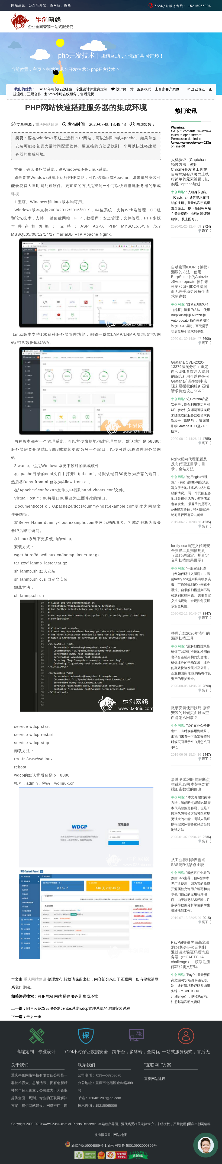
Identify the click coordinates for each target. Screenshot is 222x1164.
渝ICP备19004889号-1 (89, 1129)
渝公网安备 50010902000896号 (132, 1129)
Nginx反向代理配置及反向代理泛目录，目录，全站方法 (189, 493)
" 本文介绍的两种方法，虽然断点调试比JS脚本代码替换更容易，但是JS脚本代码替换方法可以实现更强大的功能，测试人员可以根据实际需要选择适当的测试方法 (191, 840)
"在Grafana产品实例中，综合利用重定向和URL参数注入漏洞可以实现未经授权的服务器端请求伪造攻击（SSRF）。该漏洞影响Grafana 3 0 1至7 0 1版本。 (190, 449)
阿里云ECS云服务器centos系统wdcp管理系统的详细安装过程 (78, 1008)
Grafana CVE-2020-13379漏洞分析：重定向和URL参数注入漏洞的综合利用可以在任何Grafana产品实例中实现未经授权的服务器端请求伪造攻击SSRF (190, 410)
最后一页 (33, 1016)
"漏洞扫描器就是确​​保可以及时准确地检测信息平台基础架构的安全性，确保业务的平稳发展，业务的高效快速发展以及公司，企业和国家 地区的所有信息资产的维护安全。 (191, 688)
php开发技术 (103, 69)
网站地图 (120, 1119)
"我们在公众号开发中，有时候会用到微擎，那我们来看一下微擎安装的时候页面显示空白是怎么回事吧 (190, 759)
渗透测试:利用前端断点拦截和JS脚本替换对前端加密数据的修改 (190, 811)
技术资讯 (55, 69)
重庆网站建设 (47, 124)
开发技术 (77, 69)
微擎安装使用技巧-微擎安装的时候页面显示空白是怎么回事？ (190, 736)
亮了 (205, 230)
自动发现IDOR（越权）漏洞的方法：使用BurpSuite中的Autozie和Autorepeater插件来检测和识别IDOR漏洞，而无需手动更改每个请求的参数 (191, 313)
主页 (37, 69)
